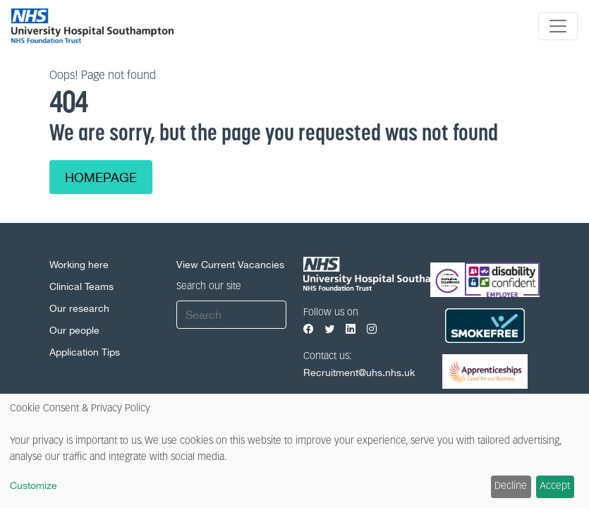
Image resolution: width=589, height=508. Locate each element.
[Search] (231, 315)
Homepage (101, 177)
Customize (33, 485)
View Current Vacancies (230, 264)
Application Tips (84, 352)
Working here (79, 264)
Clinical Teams (81, 286)
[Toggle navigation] (558, 26)
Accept (555, 486)
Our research (79, 308)
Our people (74, 330)
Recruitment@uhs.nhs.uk (359, 372)
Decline (510, 486)
